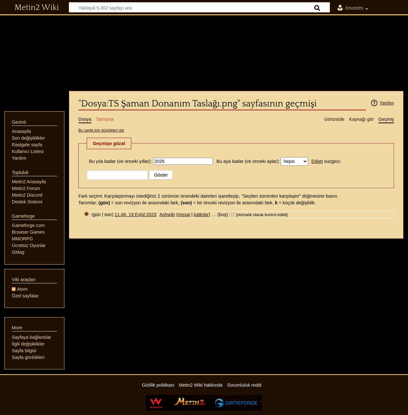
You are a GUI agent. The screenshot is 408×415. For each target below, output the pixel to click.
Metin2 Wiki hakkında (200, 385)
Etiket (317, 161)
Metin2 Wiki (37, 7)
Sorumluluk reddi (244, 385)
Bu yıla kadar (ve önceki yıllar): (120, 161)
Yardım (386, 103)
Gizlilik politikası (158, 385)
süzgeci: (326, 161)
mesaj (184, 214)
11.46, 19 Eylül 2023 (135, 214)
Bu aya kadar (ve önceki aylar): (248, 161)
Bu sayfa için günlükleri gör (101, 130)
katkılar (201, 214)
